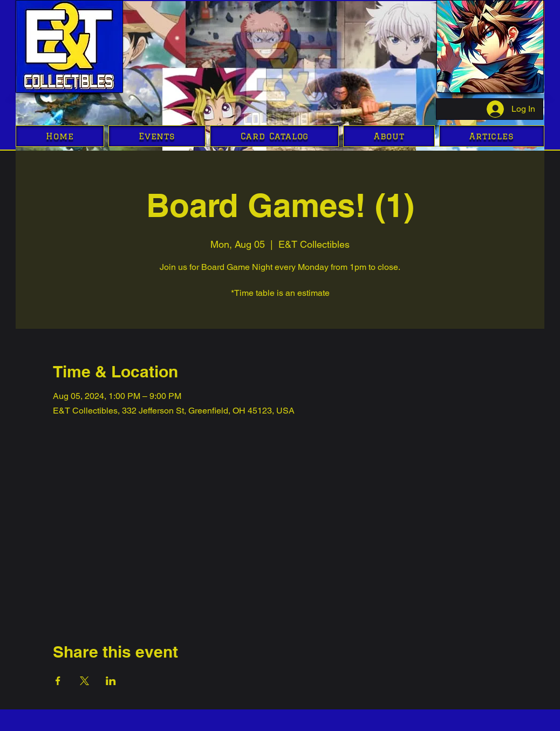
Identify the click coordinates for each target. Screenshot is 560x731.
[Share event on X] (84, 680)
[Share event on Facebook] (58, 680)
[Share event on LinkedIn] (111, 680)
